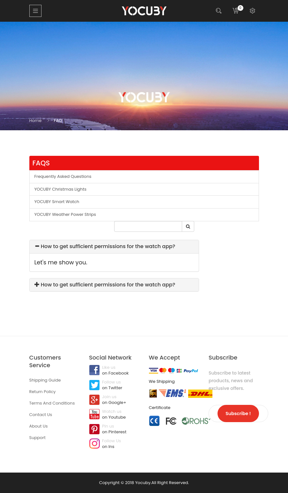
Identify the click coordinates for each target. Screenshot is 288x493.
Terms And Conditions (52, 403)
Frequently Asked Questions (63, 176)
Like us (114, 370)
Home (35, 121)
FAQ (58, 121)
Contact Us (40, 415)
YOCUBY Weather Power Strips (65, 214)
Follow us (114, 385)
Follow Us (114, 444)
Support (37, 438)
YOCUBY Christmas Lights (60, 189)
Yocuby (143, 483)
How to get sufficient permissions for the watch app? (104, 246)
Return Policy (42, 392)
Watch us (114, 415)
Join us (114, 400)
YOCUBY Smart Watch (56, 202)
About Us (38, 426)
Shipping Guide (45, 380)
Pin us (114, 429)
